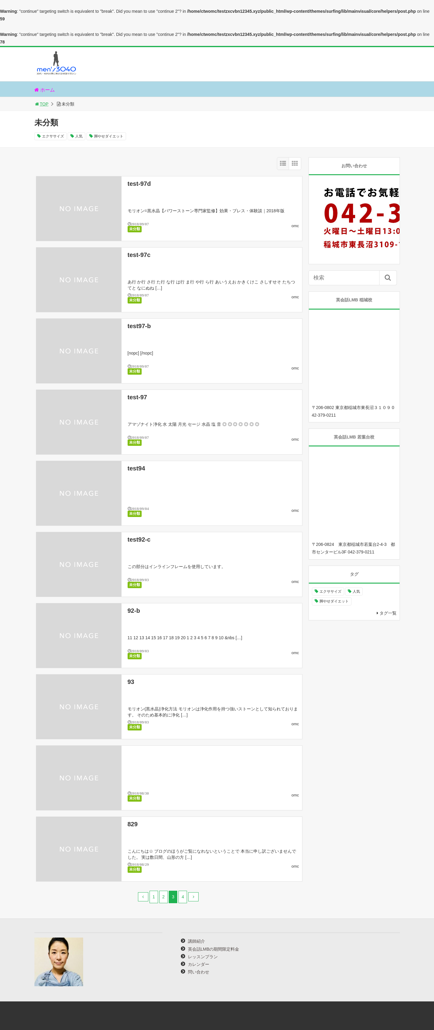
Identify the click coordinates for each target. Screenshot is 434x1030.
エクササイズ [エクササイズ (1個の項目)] (330, 591)
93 (131, 681)
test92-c (139, 539)
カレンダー (198, 964)
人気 (79, 136)
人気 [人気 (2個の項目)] (356, 591)
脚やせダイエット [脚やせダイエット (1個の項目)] (334, 601)
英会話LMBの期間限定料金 (213, 949)
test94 (136, 468)
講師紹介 (196, 941)
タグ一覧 (388, 613)
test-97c (139, 254)
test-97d (139, 183)
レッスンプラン (203, 956)
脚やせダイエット (108, 136)
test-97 (137, 397)
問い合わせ (198, 971)
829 (133, 824)
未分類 (134, 229)
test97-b (139, 326)
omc (295, 226)
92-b (134, 610)
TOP (41, 104)
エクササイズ (53, 136)
